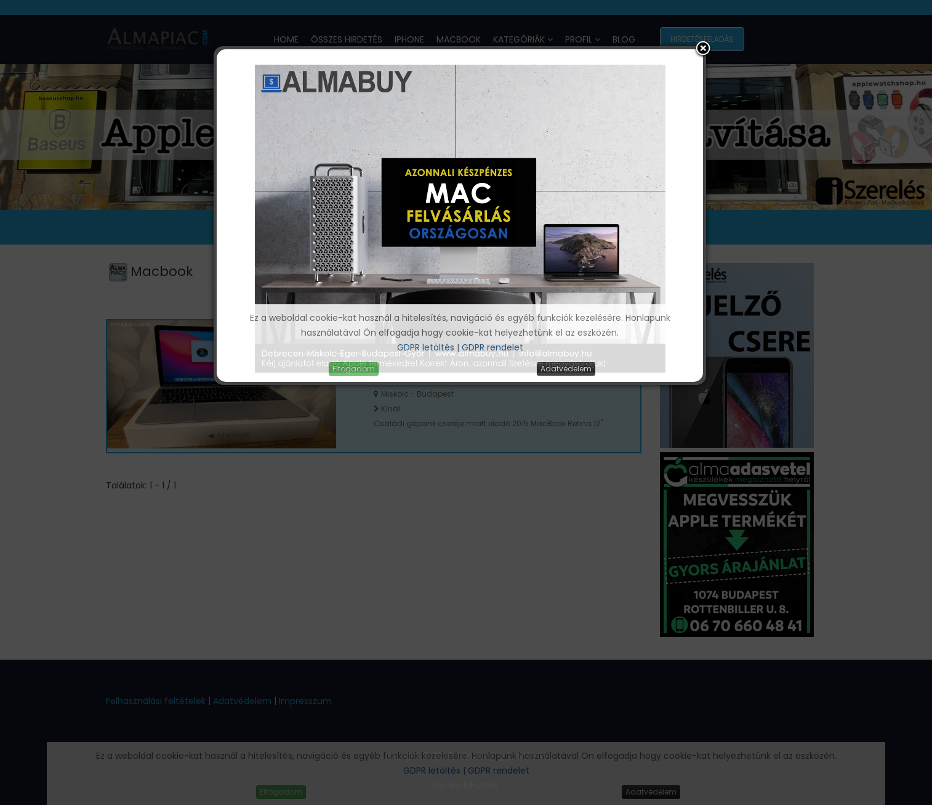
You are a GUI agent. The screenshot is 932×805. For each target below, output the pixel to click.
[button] (703, 49)
